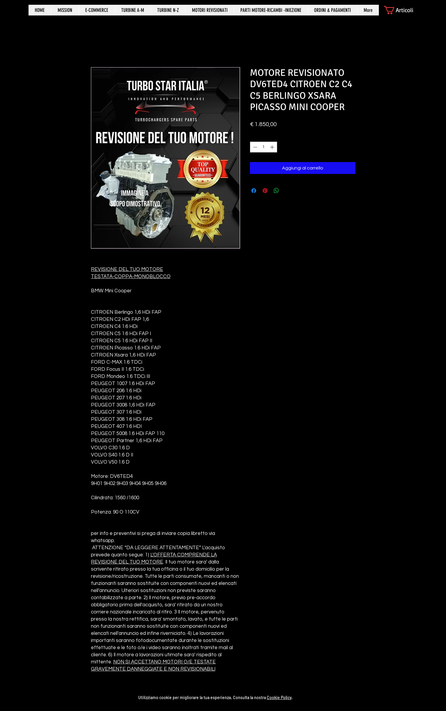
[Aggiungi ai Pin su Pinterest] (265, 190)
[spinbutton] (263, 147)
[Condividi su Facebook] (253, 190)
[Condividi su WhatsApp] (276, 190)
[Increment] (272, 147)
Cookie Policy (279, 697)
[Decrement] (254, 147)
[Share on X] (287, 190)
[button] (403, 10)
